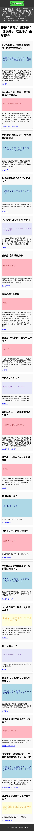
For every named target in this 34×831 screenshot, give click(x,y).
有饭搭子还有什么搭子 (24, 11)
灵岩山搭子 (18, 17)
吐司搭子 (6, 13)
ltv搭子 (18, 9)
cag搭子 (4, 370)
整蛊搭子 (5, 211)
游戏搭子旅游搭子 (8, 599)
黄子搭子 (9, 17)
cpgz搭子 (5, 170)
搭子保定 (14, 13)
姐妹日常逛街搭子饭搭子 (10, 126)
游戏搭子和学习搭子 (8, 746)
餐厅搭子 (5, 638)
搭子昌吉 (28, 17)
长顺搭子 (23, 13)
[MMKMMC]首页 (8, 9)
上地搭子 (5, 84)
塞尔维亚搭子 (6, 286)
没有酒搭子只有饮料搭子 (10, 787)
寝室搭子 (26, 9)
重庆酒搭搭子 (21, 18)
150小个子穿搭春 (9, 18)
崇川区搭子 (24, 20)
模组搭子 (22, 15)
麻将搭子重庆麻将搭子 (9, 449)
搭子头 (4, 488)
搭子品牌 (13, 15)
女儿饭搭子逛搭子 (8, 820)
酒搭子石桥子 (6, 557)
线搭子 (4, 329)
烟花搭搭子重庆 (13, 20)
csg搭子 (4, 247)
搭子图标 (5, 711)
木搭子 (4, 669)
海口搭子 (5, 404)
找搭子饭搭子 (6, 522)
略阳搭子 (11, 11)
